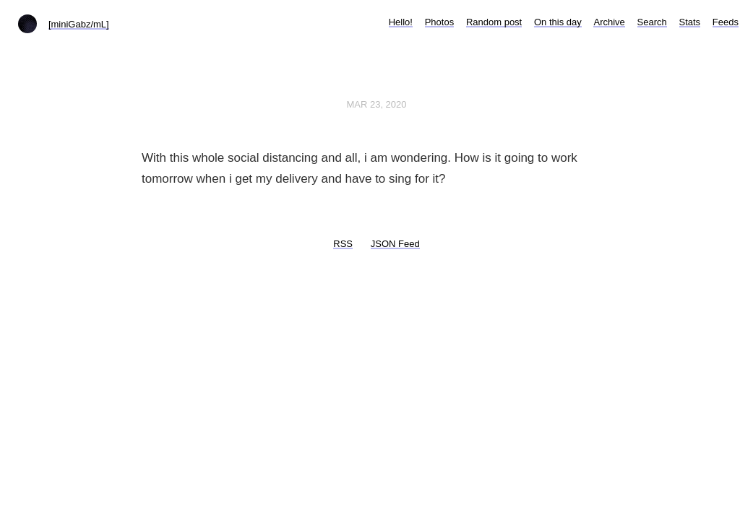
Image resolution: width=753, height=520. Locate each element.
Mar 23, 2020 (376, 104)
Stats (690, 22)
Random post (494, 22)
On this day (558, 22)
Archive (608, 22)
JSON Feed (395, 243)
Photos (439, 22)
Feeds (726, 22)
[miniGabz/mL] (78, 24)
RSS (343, 243)
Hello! (401, 22)
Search (652, 22)
